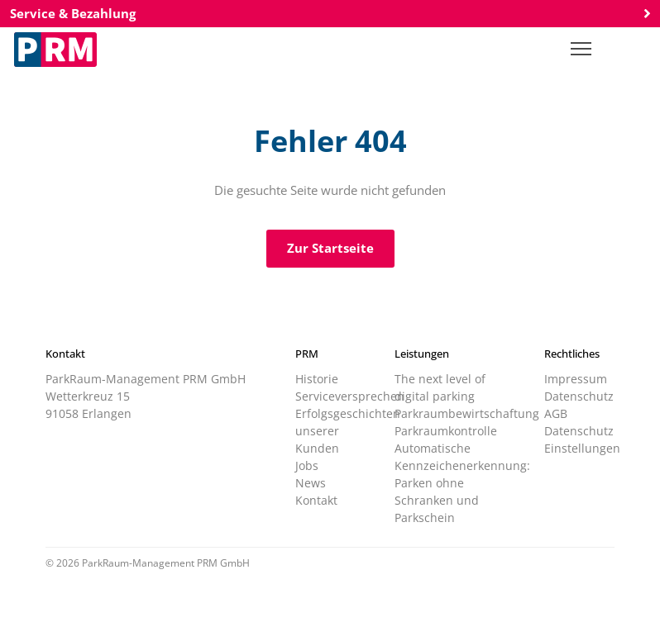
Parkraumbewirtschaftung (467, 413)
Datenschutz (579, 396)
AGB (555, 413)
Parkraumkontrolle (446, 431)
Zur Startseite (330, 248)
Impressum (575, 379)
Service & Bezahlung (330, 13)
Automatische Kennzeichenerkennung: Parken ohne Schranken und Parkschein (462, 482)
